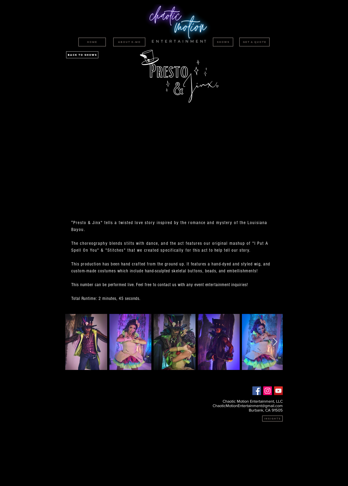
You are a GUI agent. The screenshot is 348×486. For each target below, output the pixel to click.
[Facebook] (256, 390)
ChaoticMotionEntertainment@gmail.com (248, 406)
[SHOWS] (223, 42)
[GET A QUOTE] (254, 42)
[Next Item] (275, 342)
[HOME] (92, 42)
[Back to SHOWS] (82, 54)
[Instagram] (267, 390)
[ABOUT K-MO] (129, 42)
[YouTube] (278, 390)
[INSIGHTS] (272, 419)
